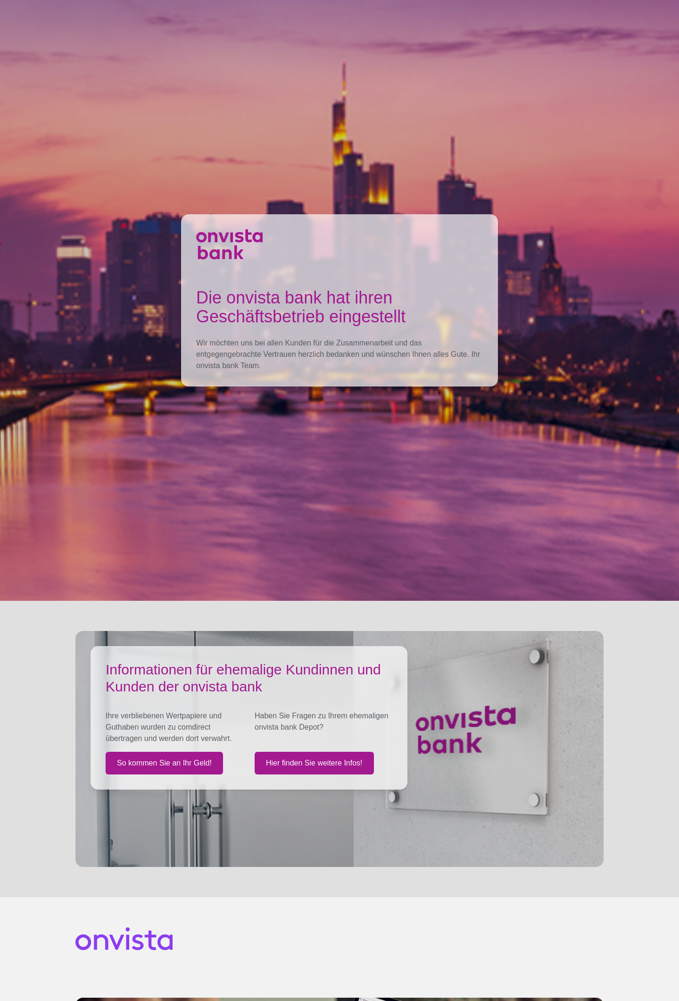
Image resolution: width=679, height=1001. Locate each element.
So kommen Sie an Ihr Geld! (164, 763)
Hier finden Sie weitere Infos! (314, 763)
